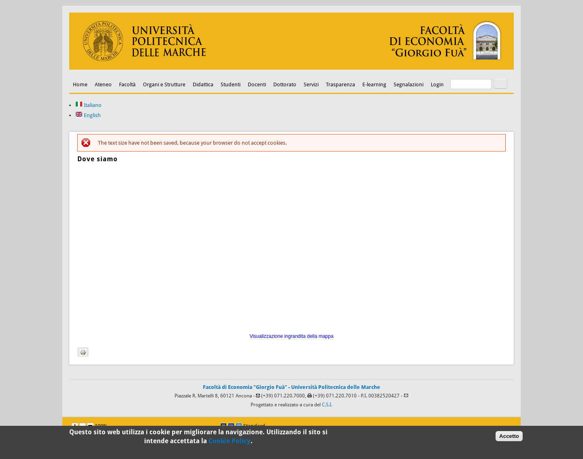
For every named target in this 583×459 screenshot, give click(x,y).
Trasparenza (340, 84)
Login (437, 84)
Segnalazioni (408, 84)
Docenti (257, 84)
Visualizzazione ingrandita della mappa (291, 336)
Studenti (230, 84)
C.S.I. (327, 405)
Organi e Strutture (164, 84)
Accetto (509, 436)
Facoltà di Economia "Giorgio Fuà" (245, 387)
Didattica (203, 84)
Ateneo (103, 84)
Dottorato (284, 84)
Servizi (311, 84)
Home (80, 84)
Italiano (88, 105)
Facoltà (127, 84)
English (88, 115)
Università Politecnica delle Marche (335, 387)
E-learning (374, 84)
